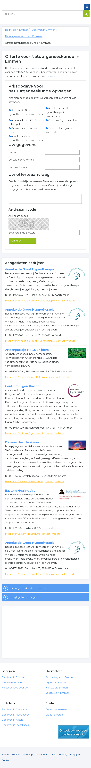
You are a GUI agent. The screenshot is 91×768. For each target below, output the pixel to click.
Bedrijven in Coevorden (15, 709)
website (70, 300)
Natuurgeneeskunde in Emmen (23, 36)
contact (60, 300)
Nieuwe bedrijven (12, 682)
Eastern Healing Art (20, 490)
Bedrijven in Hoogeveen (16, 714)
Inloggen (75, 754)
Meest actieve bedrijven (15, 687)
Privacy (63, 754)
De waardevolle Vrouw (22, 442)
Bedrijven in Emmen (25, 4)
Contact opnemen (56, 709)
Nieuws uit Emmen (57, 687)
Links (53, 754)
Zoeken (16, 754)
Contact (6, 760)
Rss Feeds (41, 754)
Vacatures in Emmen (58, 692)
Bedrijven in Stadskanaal (15, 725)
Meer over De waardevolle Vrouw (24, 481)
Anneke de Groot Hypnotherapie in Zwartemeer (57, 112)
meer (53, 76)
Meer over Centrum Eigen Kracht (24, 433)
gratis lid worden (73, 732)
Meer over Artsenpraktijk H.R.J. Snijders (27, 377)
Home (5, 754)
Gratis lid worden (55, 714)
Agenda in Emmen (56, 682)
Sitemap (28, 754)
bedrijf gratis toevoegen (23, 597)
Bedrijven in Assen (12, 719)
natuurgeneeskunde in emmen (28, 588)
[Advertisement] (45, 632)
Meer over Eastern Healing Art (22, 533)
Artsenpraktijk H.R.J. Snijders (27, 350)
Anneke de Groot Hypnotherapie (30, 269)
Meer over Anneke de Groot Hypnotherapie (30, 300)
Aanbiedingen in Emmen (60, 677)
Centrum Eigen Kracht (22, 386)
